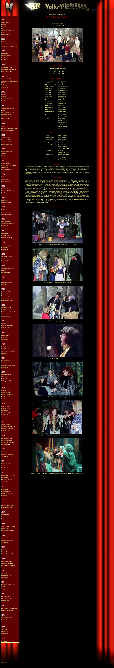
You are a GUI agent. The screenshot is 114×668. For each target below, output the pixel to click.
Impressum (4, 662)
